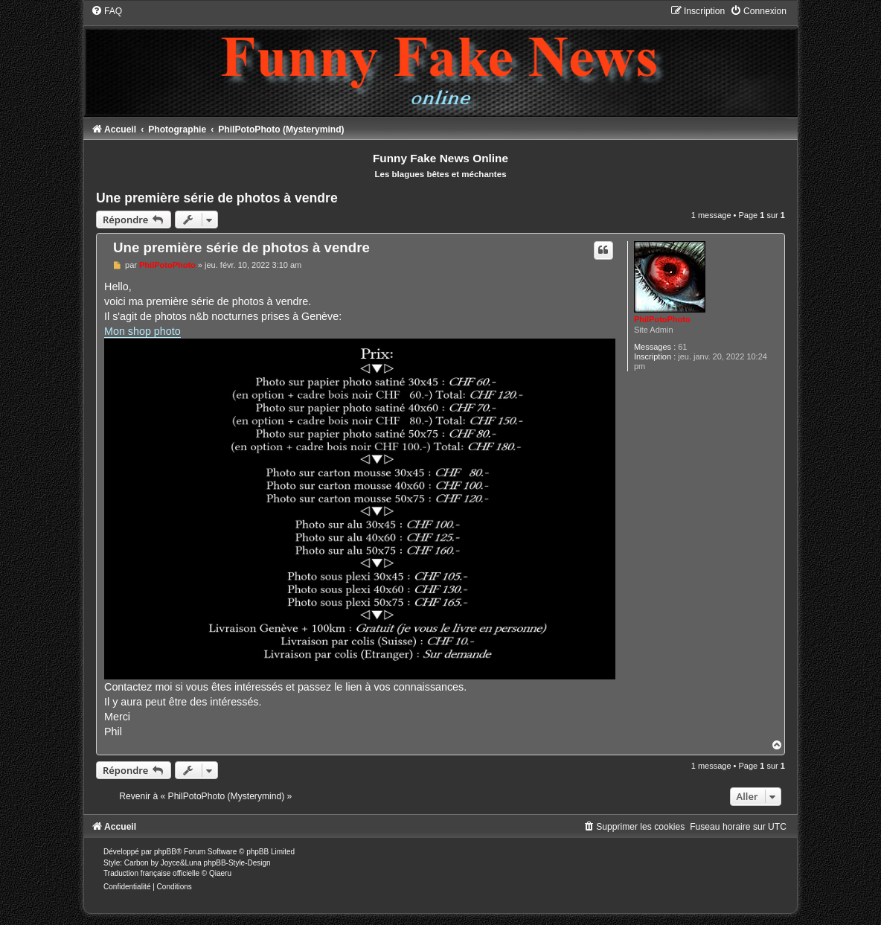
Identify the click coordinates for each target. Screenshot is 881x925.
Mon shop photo (142, 331)
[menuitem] (106, 11)
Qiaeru (220, 873)
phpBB (165, 852)
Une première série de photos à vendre (217, 198)
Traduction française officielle (151, 873)
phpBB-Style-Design (237, 863)
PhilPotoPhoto (662, 319)
